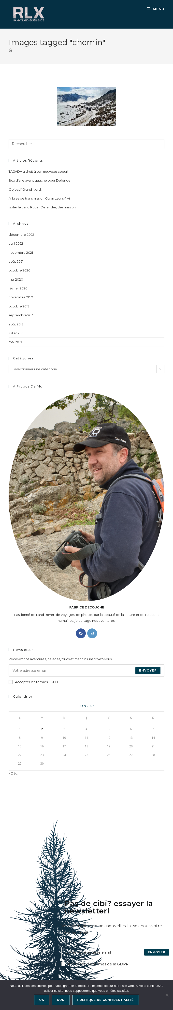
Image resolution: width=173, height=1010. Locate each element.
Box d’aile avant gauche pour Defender (40, 180)
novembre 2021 (21, 252)
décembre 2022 (21, 234)
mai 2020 (16, 279)
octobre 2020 (19, 270)
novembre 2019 (21, 297)
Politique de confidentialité (105, 1000)
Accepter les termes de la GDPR (95, 964)
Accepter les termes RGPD (33, 682)
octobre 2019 (19, 306)
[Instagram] (92, 633)
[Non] (166, 995)
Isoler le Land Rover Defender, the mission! (42, 207)
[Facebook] (81, 633)
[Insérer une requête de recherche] (86, 144)
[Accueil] (10, 50)
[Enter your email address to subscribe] (117, 952)
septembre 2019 (21, 315)
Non (60, 1000)
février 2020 (18, 288)
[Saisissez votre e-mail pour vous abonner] (86, 670)
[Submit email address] (156, 952)
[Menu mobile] (155, 9)
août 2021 (16, 261)
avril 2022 (16, 243)
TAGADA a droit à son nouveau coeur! (38, 171)
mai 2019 (15, 342)
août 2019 (16, 324)
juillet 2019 (17, 333)
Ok (41, 1000)
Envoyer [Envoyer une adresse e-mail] (148, 670)
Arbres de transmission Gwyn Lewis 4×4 (39, 198)
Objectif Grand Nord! (25, 189)
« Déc (13, 773)
